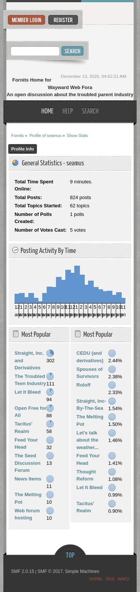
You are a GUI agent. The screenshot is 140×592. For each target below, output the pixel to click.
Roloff (84, 385)
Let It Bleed (28, 392)
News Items (28, 479)
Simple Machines (82, 571)
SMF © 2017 (50, 571)
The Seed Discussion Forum (27, 463)
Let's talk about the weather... (88, 440)
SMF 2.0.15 (22, 571)
